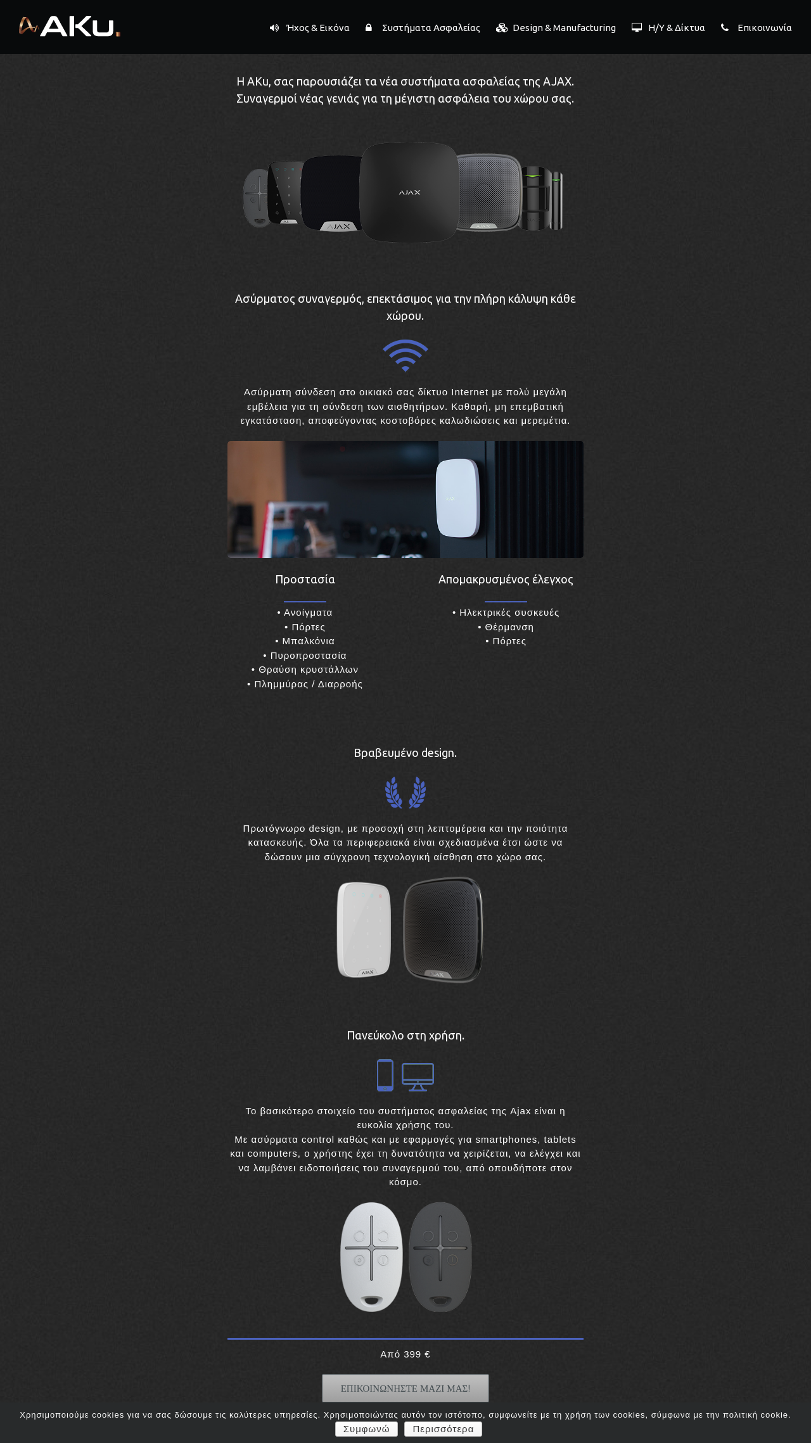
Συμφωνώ (366, 1428)
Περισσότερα (443, 1428)
